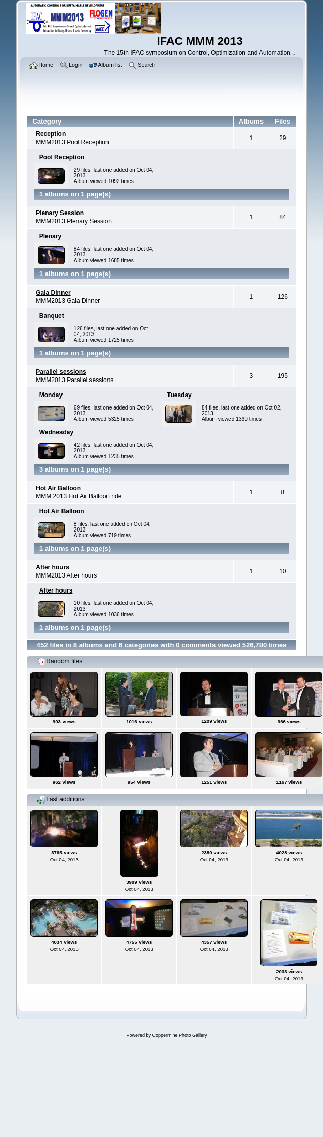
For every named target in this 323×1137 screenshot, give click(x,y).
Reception (51, 134)
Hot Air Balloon (58, 488)
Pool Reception (61, 157)
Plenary (50, 236)
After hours (52, 567)
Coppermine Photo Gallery (179, 1035)
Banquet (51, 316)
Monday (51, 395)
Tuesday (179, 395)
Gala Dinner (53, 292)
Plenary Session (60, 213)
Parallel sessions (61, 371)
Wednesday (56, 432)
